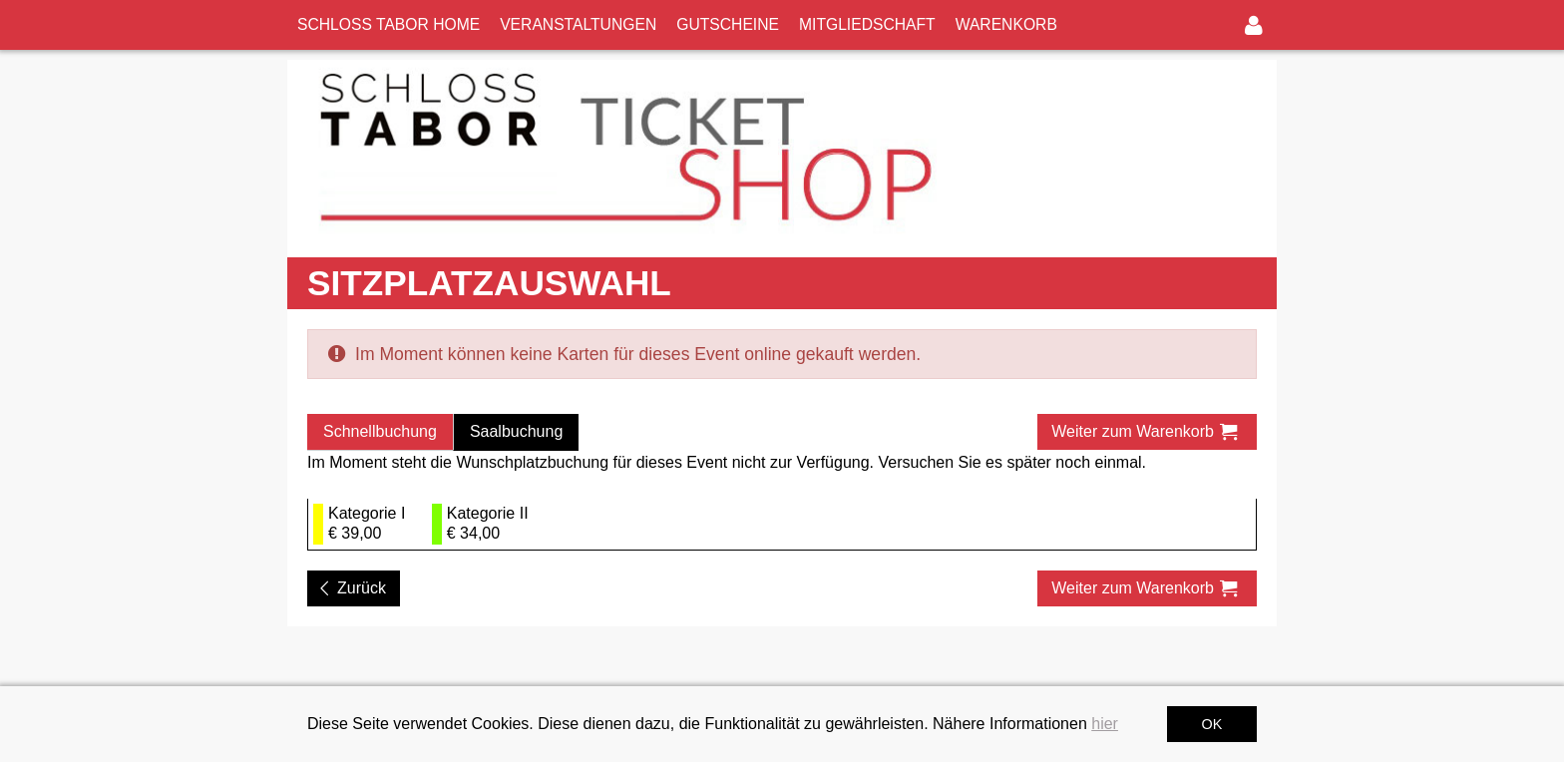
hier (1104, 723)
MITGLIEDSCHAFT (867, 24)
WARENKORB (1006, 24)
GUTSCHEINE (727, 24)
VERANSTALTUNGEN (578, 24)
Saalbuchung (516, 431)
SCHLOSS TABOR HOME (388, 24)
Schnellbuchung (380, 431)
